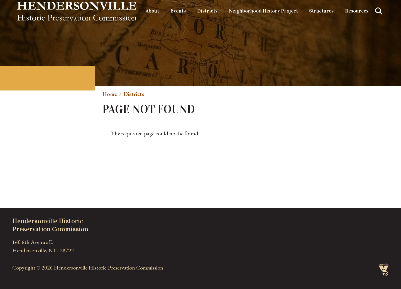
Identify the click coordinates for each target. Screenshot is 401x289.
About (152, 11)
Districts (207, 11)
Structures (321, 11)
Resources (356, 11)
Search (379, 11)
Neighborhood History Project (263, 11)
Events (178, 11)
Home (109, 94)
